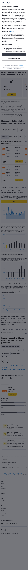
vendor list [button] (12, 31)
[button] (14, 54)
